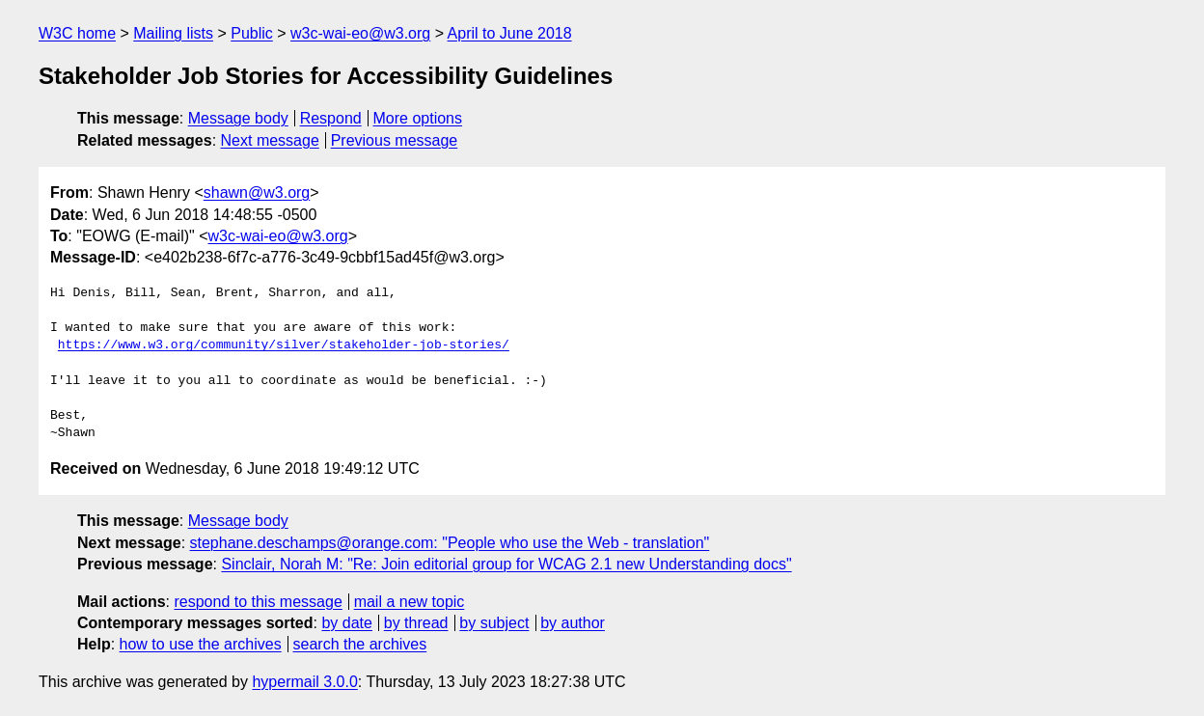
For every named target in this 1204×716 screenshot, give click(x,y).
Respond (331, 118)
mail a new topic (409, 601)
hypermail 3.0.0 (304, 682)
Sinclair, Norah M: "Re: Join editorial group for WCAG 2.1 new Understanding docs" (506, 564)
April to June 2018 (510, 33)
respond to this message (258, 601)
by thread (416, 623)
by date (346, 623)
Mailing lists (173, 33)
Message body (238, 118)
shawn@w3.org (257, 192)
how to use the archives (201, 644)
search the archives (360, 644)
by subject (494, 623)
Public (252, 33)
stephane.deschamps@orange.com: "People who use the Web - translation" (450, 543)
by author (572, 623)
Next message (270, 140)
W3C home (77, 33)
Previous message (394, 140)
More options (418, 118)
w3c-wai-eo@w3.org (360, 33)
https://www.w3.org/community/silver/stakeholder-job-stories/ (283, 345)
